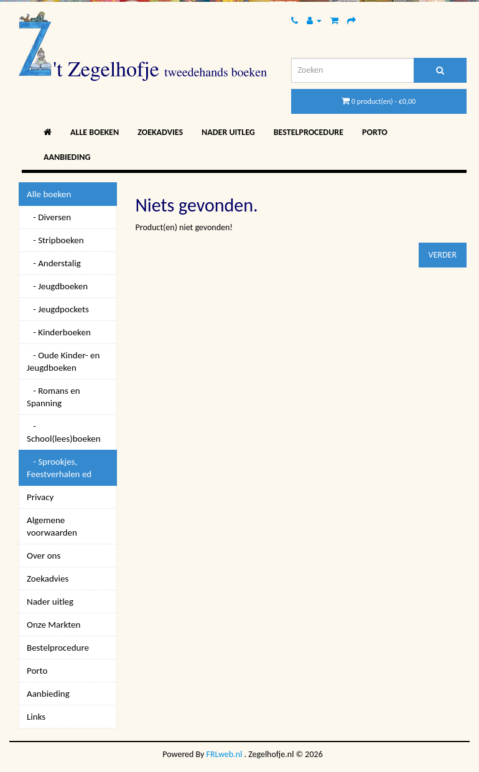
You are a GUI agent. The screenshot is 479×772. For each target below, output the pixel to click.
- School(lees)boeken (64, 432)
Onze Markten (53, 624)
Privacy (40, 497)
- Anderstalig (54, 263)
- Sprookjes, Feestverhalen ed (59, 468)
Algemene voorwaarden (52, 526)
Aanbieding (67, 157)
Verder (443, 254)
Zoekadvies (160, 132)
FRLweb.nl (225, 754)
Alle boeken (94, 132)
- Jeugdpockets (58, 309)
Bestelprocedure (308, 132)
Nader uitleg (228, 132)
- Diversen (49, 217)
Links (36, 716)
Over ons (43, 555)
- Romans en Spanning (53, 397)
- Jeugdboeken (57, 286)
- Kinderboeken (59, 332)
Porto (375, 132)
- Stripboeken (55, 240)
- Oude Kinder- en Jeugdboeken (63, 361)
